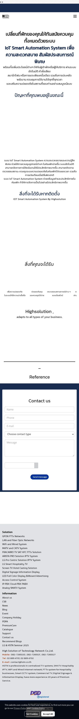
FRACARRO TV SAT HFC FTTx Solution (21, 552)
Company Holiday (11, 618)
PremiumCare (9, 626)
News (5, 606)
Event (5, 614)
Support (6, 633)
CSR (4, 602)
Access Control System (14, 580)
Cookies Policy (38, 708)
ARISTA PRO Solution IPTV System (20, 556)
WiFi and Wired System (14, 544)
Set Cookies (32, 713)
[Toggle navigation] (75, 16)
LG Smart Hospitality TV (15, 564)
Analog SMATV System (14, 588)
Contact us (8, 637)
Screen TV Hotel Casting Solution (19, 568)
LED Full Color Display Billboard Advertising (25, 576)
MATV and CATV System (14, 548)
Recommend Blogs (12, 641)
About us (7, 598)
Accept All (48, 713)
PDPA (5, 622)
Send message (39, 477)
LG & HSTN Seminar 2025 (15, 645)
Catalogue (7, 629)
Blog (4, 610)
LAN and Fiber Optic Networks (18, 540)
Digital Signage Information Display (21, 572)
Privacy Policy (20, 708)
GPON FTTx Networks (13, 536)
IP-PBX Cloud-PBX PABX (15, 584)
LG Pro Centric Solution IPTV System (21, 560)
